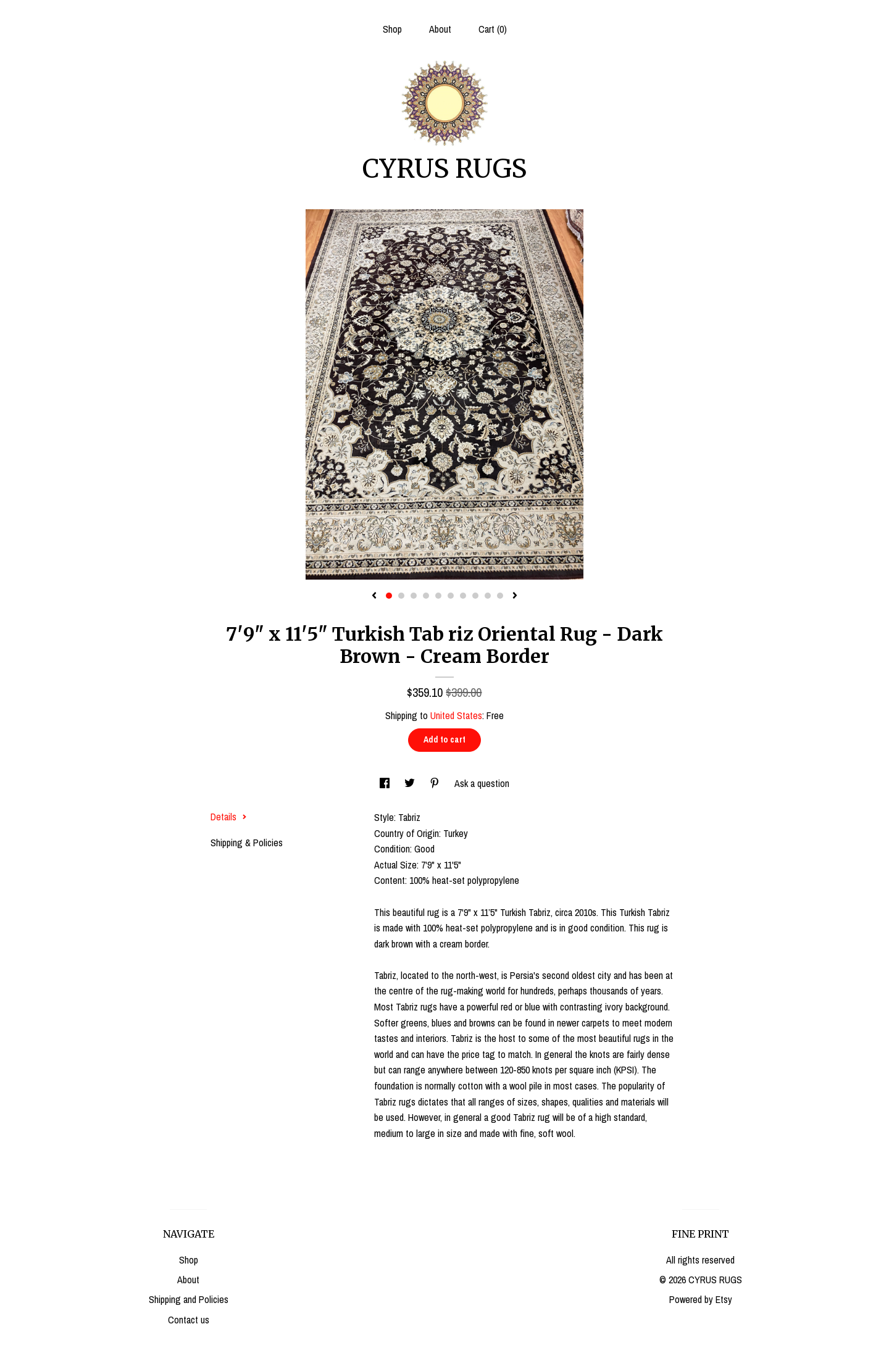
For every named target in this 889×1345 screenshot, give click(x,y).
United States (456, 715)
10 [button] (500, 596)
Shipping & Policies (247, 842)
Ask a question (481, 783)
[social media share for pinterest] (436, 783)
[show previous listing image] (374, 596)
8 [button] (475, 596)
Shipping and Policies (188, 1299)
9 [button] (488, 596)
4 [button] (426, 596)
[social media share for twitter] (410, 783)
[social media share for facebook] (386, 783)
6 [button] (451, 596)
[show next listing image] (515, 596)
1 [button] (389, 596)
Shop (392, 29)
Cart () (492, 29)
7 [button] (463, 596)
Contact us (188, 1319)
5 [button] (438, 596)
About (440, 29)
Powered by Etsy (700, 1299)
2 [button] (401, 596)
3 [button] (414, 596)
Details (229, 816)
